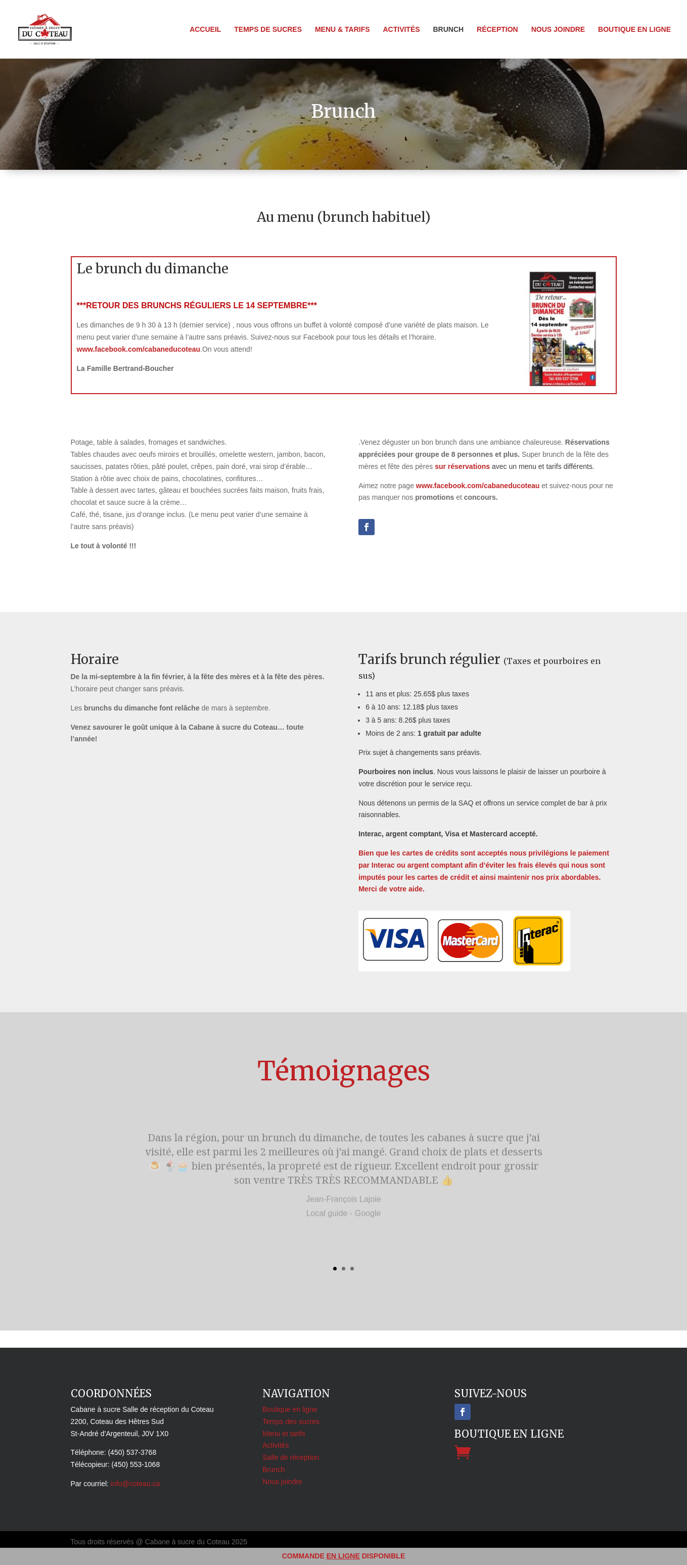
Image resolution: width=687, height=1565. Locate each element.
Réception (497, 29)
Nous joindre (558, 29)
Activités (401, 29)
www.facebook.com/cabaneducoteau (139, 349)
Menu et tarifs (283, 1434)
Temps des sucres (290, 1421)
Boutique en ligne (634, 29)
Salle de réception (290, 1457)
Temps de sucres (268, 29)
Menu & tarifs (342, 29)
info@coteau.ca (135, 1484)
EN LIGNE (343, 1556)
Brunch (448, 29)
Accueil (205, 29)
